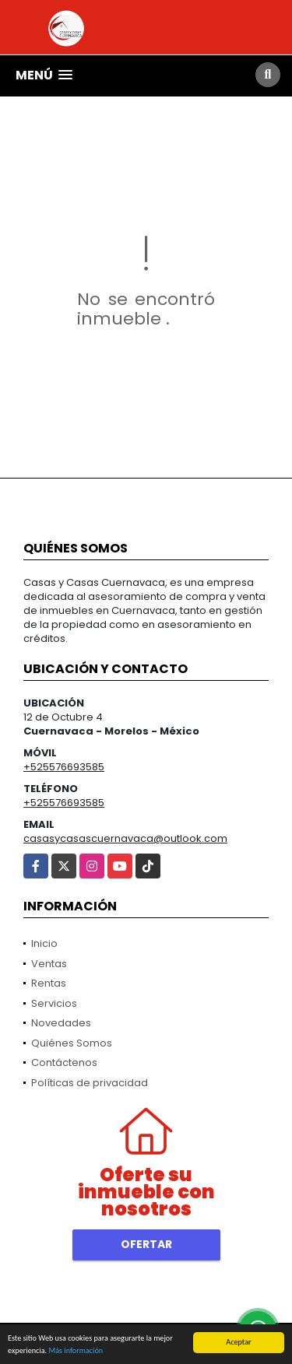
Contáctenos (64, 1062)
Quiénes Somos (71, 1043)
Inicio (44, 943)
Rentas (48, 983)
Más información (75, 1351)
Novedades (61, 1022)
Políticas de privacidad (89, 1082)
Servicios (54, 1003)
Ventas (49, 963)
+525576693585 (63, 766)
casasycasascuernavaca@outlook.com (125, 838)
